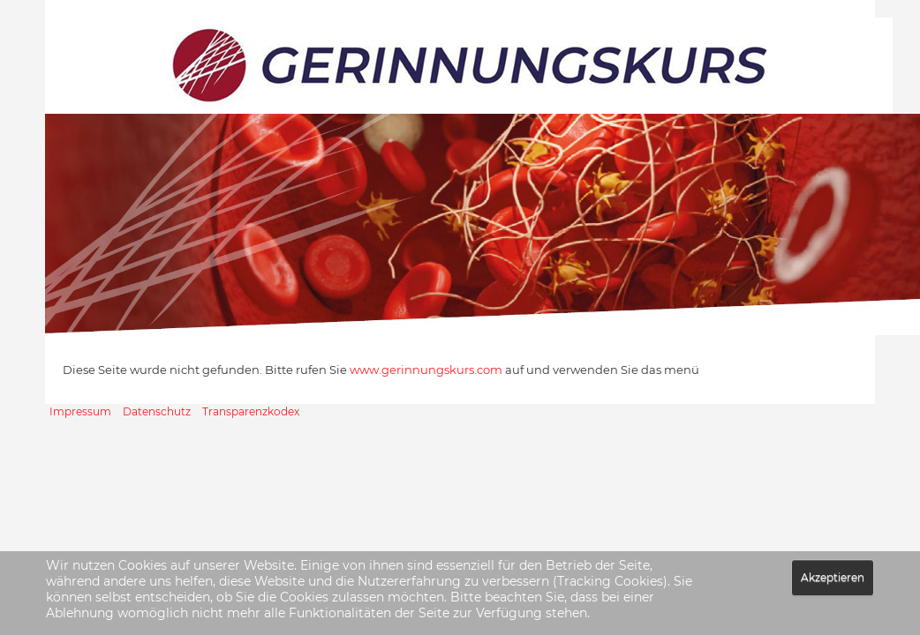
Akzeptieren (832, 577)
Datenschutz (157, 411)
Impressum (80, 411)
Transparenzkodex (250, 411)
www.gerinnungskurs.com (426, 369)
